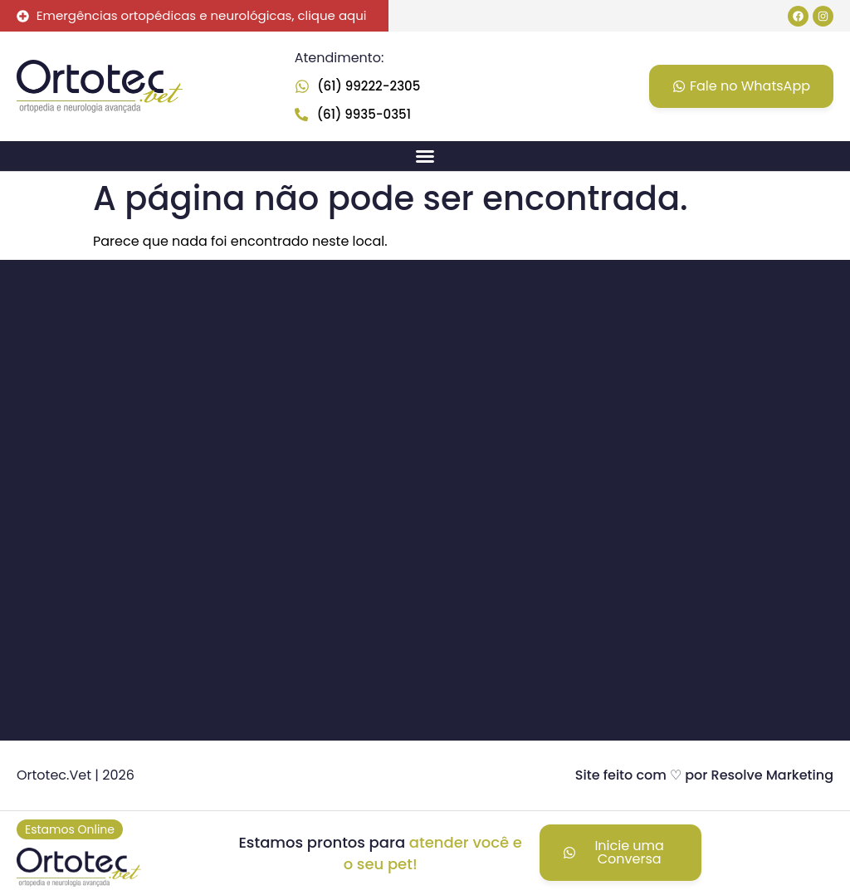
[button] (425, 156)
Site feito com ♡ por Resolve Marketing (704, 775)
